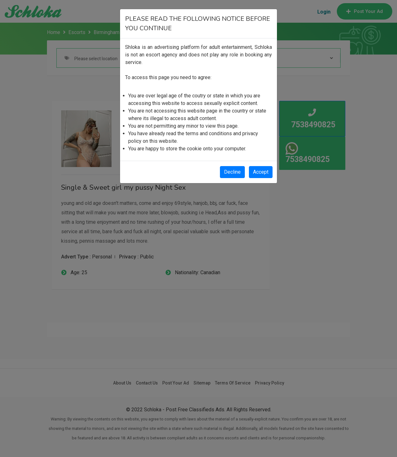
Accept (260, 172)
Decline (232, 172)
